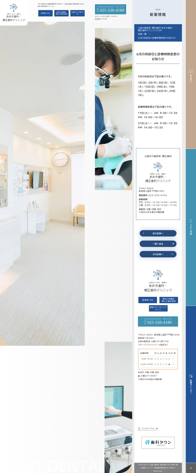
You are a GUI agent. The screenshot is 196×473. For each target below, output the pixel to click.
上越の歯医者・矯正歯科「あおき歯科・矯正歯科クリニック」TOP (155, 29)
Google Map (146, 428)
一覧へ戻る (158, 244)
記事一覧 (142, 34)
